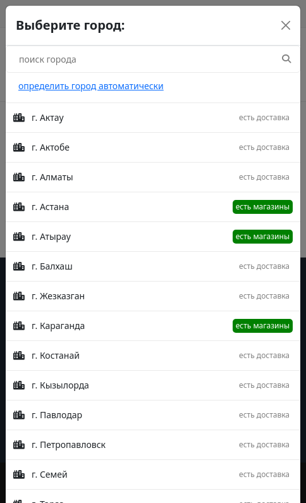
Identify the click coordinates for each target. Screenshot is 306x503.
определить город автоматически (91, 86)
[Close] (285, 25)
